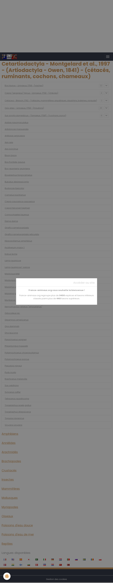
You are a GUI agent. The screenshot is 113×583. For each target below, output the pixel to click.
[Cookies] (7, 576)
